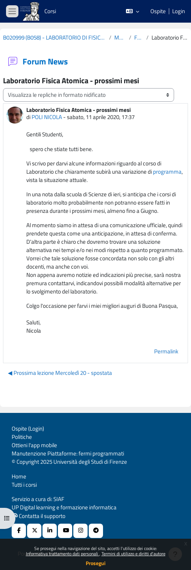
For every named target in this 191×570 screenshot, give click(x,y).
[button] (132, 11)
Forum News (138, 38)
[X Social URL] (34, 531)
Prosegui (96, 563)
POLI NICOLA (47, 117)
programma (167, 171)
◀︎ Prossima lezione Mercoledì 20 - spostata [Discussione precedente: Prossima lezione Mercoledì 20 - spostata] (60, 372)
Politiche (22, 436)
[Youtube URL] (65, 531)
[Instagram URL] (80, 531)
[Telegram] (96, 531)
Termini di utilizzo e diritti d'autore (133, 553)
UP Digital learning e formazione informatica (64, 507)
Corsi (50, 11)
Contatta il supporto (38, 516)
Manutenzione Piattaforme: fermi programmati (68, 453)
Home (19, 476)
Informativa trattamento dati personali (62, 553)
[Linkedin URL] (49, 531)
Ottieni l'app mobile (34, 445)
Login (178, 11)
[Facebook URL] (19, 531)
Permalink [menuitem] (166, 351)
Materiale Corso (120, 38)
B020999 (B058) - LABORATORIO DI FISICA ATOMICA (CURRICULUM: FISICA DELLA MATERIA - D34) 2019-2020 (54, 38)
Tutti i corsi (24, 484)
